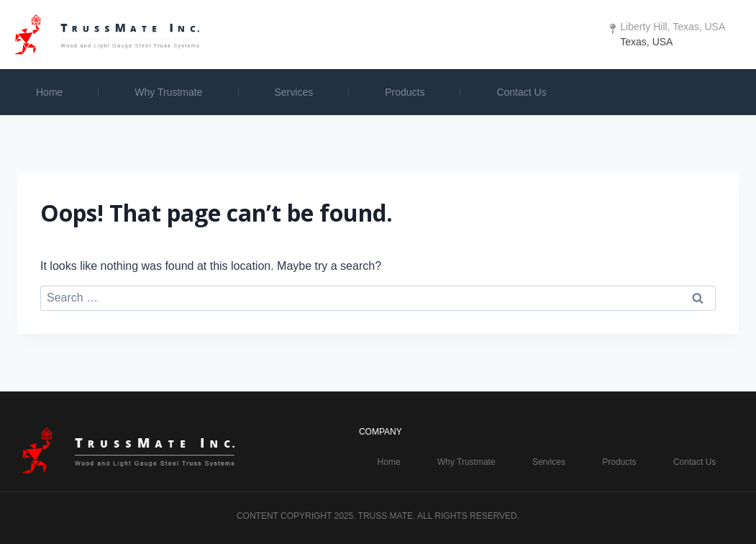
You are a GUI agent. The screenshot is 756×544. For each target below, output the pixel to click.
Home (49, 92)
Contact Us (521, 92)
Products (404, 92)
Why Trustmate (168, 92)
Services (294, 92)
